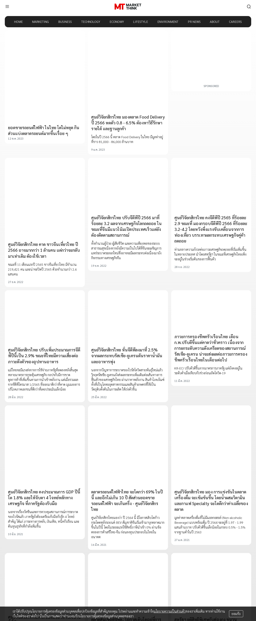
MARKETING (40, 21)
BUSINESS (65, 21)
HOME (18, 21)
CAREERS (235, 21)
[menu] (7, 7)
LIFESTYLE (140, 21)
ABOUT (215, 21)
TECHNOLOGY (90, 21)
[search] (249, 7)
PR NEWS (194, 21)
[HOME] (128, 7)
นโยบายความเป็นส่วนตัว (170, 611)
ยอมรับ (236, 614)
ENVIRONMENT (167, 21)
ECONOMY (117, 21)
